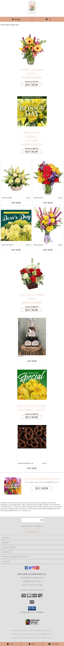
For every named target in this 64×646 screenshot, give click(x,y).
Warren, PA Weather (21, 634)
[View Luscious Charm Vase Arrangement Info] (32, 273)
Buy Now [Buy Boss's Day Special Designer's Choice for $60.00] (31, 417)
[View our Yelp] (37, 569)
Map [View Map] (32, 644)
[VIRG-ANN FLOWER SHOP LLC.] (32, 14)
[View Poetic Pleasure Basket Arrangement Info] (16, 178)
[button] (32, 608)
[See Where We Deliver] (32, 532)
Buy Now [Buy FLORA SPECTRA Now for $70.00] (48, 202)
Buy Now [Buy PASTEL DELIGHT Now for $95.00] (48, 249)
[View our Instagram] (34, 569)
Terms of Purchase (32, 638)
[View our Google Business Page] (30, 569)
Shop (16, 19)
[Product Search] (32, 520)
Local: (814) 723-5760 (32, 585)
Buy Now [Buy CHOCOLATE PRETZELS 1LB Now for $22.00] (32, 468)
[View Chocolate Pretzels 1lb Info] (32, 436)
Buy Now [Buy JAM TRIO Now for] (32, 361)
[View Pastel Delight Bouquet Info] (48, 225)
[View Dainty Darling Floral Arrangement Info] (32, 48)
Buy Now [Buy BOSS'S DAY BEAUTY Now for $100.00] (16, 249)
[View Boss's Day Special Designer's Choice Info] (32, 385)
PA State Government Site (41, 634)
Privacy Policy (17, 638)
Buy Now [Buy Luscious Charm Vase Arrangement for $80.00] (31, 310)
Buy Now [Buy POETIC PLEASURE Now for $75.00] (16, 202)
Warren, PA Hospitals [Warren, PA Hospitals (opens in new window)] (43, 630)
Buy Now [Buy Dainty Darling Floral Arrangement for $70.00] (31, 84)
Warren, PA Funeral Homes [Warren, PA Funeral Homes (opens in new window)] (22, 630)
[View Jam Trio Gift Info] (32, 336)
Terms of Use (47, 638)
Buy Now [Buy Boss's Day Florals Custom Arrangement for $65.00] (31, 151)
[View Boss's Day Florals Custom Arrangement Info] (32, 111)
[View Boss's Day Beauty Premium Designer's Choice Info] (16, 225)
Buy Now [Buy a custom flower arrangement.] (42, 488)
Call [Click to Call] (10, 644)
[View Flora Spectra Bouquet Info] (48, 178)
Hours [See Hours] (53, 644)
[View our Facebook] (26, 569)
